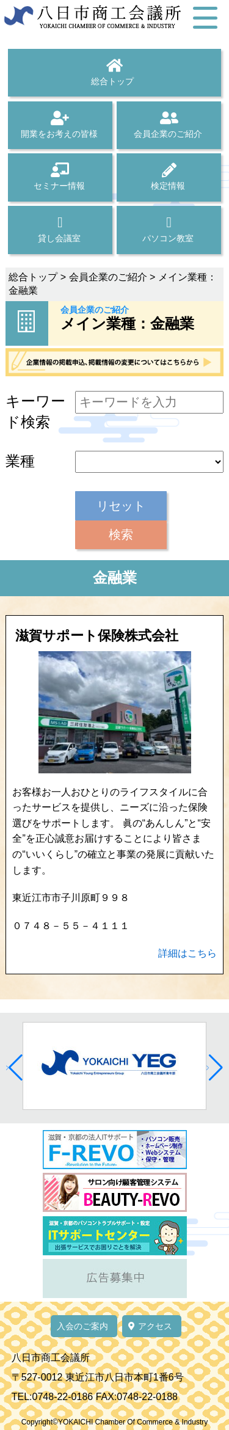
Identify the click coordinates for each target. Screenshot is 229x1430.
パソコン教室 (169, 229)
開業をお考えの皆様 (60, 125)
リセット (120, 506)
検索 (121, 534)
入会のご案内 (82, 1326)
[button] (14, 1067)
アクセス (150, 1326)
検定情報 (169, 176)
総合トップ (114, 72)
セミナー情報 (60, 176)
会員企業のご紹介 (169, 125)
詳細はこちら (187, 953)
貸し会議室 (60, 229)
